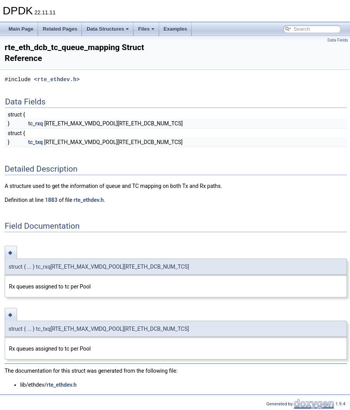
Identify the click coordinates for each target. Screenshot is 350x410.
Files (146, 29)
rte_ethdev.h (56, 79)
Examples (175, 29)
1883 (51, 200)
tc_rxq (35, 123)
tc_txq (35, 142)
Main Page (21, 29)
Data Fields (337, 40)
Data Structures (108, 29)
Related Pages (60, 29)
